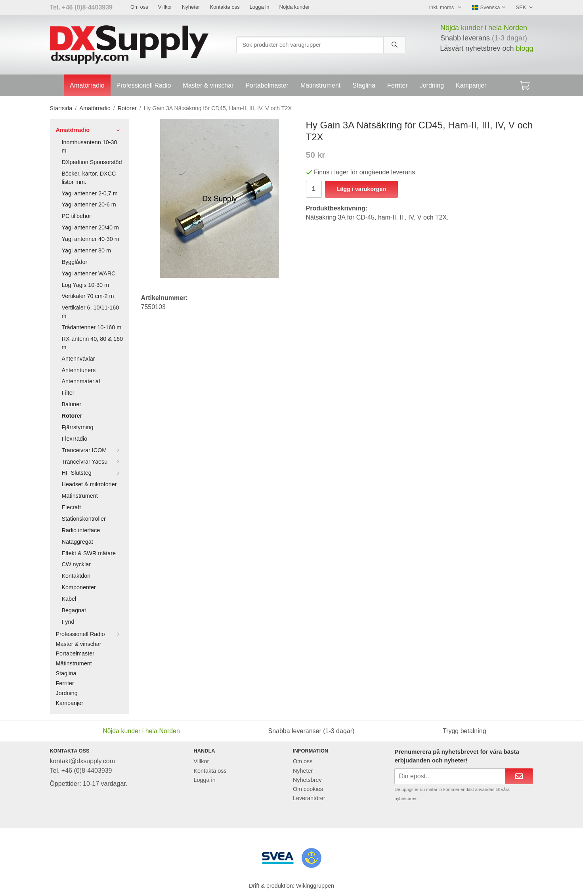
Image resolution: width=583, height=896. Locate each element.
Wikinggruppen (315, 886)
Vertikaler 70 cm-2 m (88, 296)
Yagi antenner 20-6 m (89, 204)
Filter (68, 393)
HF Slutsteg (92, 473)
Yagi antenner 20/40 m (90, 227)
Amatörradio (87, 85)
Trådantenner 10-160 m (92, 327)
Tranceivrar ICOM (92, 450)
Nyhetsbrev (307, 780)
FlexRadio (75, 439)
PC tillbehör (76, 216)
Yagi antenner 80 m (86, 250)
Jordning (432, 85)
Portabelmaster (267, 85)
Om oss (139, 7)
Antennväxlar (78, 358)
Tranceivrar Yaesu (92, 462)
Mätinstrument (320, 85)
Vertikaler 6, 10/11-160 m (90, 311)
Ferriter (397, 85)
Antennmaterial (81, 381)
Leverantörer (309, 798)
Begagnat (74, 610)
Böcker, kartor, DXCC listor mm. (89, 177)
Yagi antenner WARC (89, 273)
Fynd (68, 622)
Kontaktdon (76, 576)
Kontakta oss (224, 7)
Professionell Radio (144, 85)
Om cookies (308, 789)
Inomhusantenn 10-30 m (89, 146)
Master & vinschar (208, 85)
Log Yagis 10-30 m (85, 285)
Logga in (260, 7)
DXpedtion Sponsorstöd (92, 162)
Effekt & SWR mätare (89, 553)
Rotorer (72, 416)
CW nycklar (76, 564)
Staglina (363, 85)
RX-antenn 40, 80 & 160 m (92, 343)
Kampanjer (471, 85)
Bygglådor (75, 262)
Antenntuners (79, 370)
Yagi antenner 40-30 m (90, 239)
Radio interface (81, 530)
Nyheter (191, 7)
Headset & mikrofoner (89, 484)
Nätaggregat (77, 542)
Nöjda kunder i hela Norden (483, 28)
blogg (524, 48)
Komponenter (79, 587)
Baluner (72, 404)
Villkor (165, 7)
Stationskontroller (84, 519)
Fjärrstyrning (78, 427)
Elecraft (71, 507)
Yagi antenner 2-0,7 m (90, 193)
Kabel (69, 599)
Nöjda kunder (294, 7)
